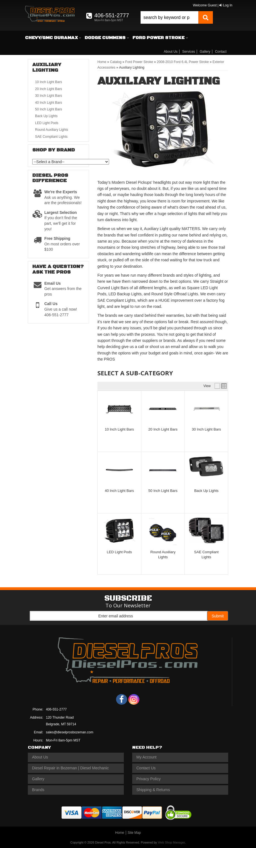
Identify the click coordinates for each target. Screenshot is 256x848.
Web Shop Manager (171, 842)
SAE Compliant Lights (51, 137)
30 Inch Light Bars (206, 429)
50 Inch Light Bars (163, 491)
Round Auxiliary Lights (51, 130)
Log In (225, 5)
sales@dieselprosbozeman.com (69, 732)
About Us (171, 52)
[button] (177, 17)
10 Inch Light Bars (119, 429)
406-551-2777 (56, 709)
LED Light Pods (119, 552)
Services (188, 52)
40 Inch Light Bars (119, 491)
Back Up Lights (206, 491)
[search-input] (169, 17)
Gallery (205, 52)
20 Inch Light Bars (163, 429)
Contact (221, 52)
